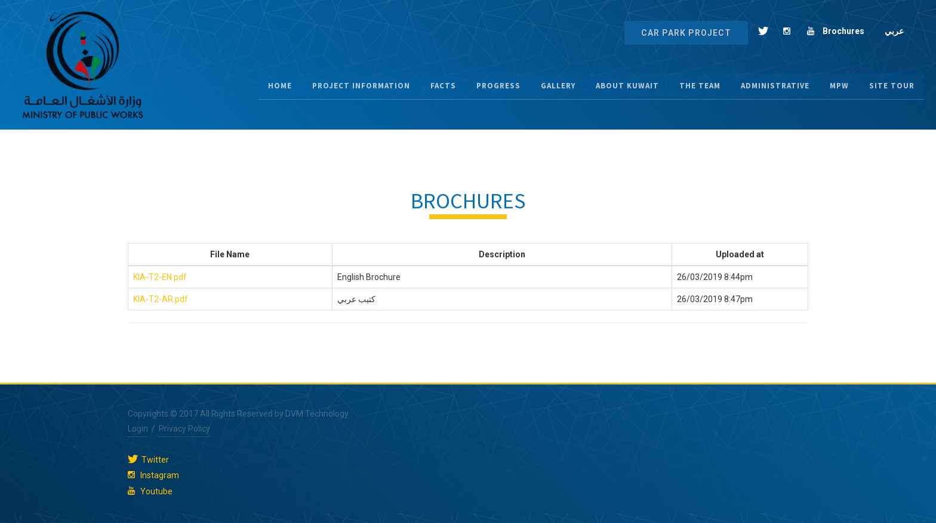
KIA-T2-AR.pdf (160, 299)
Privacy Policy (184, 428)
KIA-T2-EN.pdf (160, 277)
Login (138, 428)
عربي (894, 31)
